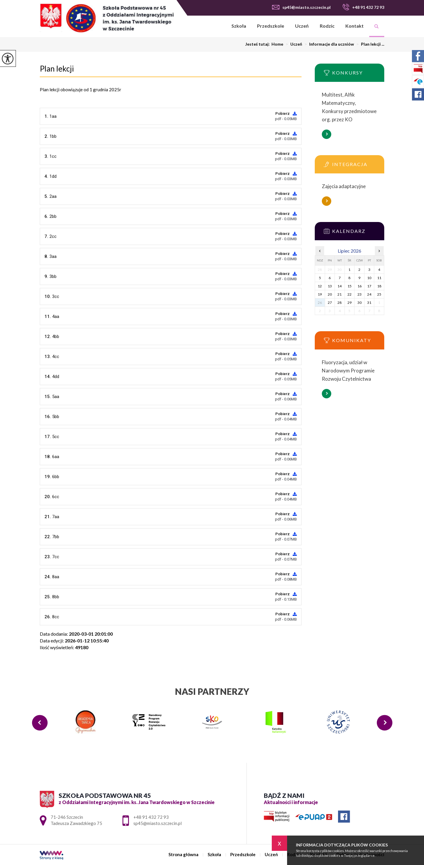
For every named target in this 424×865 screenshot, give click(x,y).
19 (320, 294)
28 (339, 302)
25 (379, 294)
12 (320, 286)
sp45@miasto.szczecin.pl (301, 7)
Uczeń (302, 26)
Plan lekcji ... (369, 44)
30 (359, 302)
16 (359, 286)
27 (330, 302)
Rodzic (327, 26)
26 (320, 302)
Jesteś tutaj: (258, 44)
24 (369, 294)
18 (379, 286)
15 (349, 286)
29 (349, 302)
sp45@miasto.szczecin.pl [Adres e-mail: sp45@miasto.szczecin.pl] (157, 823)
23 (359, 294)
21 (339, 294)
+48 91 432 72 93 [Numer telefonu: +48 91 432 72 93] (151, 817)
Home (277, 44)
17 (369, 286)
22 (349, 294)
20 (330, 294)
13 (330, 286)
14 (339, 286)
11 (379, 278)
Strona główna (218, 26)
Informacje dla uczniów (328, 44)
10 (369, 278)
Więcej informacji (326, 134)
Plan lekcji (57, 68)
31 (369, 302)
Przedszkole (270, 26)
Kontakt (354, 26)
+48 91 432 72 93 (363, 7)
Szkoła (238, 26)
